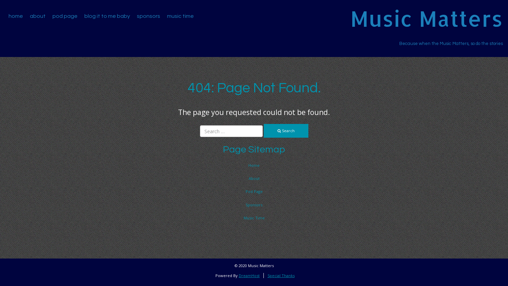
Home (16, 16)
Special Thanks (281, 275)
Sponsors (148, 16)
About (38, 16)
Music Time (180, 16)
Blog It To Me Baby (107, 16)
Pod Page (65, 16)
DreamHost (249, 275)
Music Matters (426, 18)
